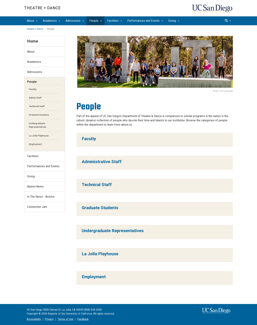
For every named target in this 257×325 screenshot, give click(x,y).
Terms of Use (65, 319)
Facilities (114, 20)
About (32, 20)
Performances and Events (145, 20)
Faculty (32, 89)
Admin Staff (35, 97)
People (95, 20)
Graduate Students (39, 114)
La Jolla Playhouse (39, 135)
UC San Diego (212, 10)
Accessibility (34, 319)
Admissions (74, 20)
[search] (228, 20)
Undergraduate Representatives (37, 125)
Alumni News (35, 186)
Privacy (49, 319)
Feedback (83, 319)
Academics (51, 20)
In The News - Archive (41, 196)
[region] (154, 140)
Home (32, 41)
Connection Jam (37, 206)
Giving (173, 20)
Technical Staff (37, 106)
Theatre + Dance (42, 8)
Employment (35, 144)
